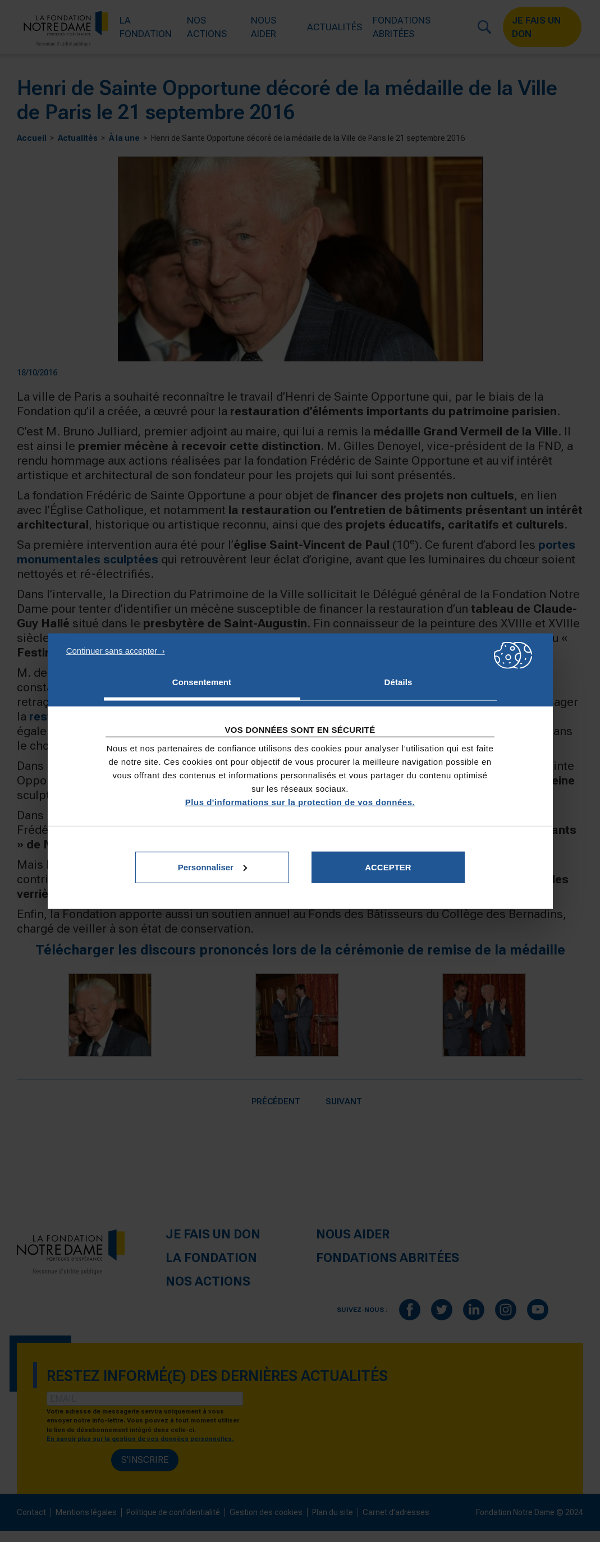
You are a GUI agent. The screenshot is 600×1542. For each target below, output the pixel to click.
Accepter (388, 866)
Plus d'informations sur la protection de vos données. (300, 801)
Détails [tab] (398, 682)
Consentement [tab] (201, 682)
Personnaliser (212, 866)
